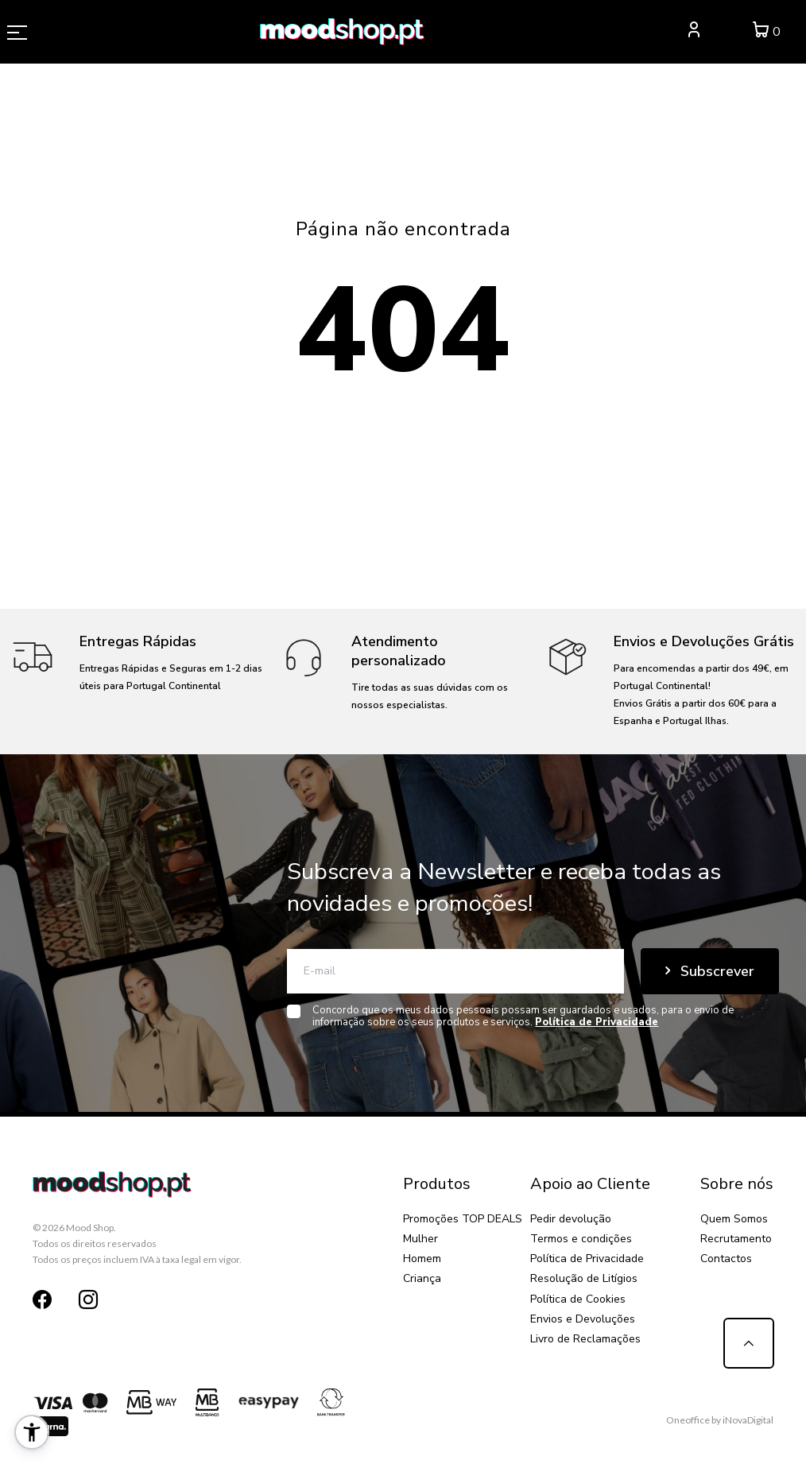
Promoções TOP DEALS (462, 1218)
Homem (422, 1258)
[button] (32, 1432)
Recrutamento (736, 1238)
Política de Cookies (578, 1299)
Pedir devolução (570, 1218)
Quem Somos (734, 1218)
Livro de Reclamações (585, 1338)
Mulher (420, 1238)
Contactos (726, 1258)
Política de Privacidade (587, 1258)
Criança (422, 1278)
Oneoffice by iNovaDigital (719, 1420)
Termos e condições (581, 1238)
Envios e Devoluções (582, 1319)
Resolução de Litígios (583, 1278)
